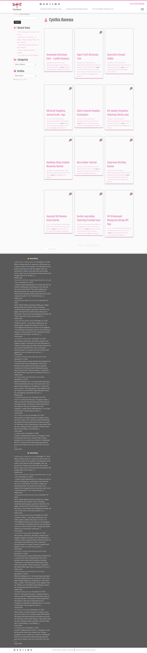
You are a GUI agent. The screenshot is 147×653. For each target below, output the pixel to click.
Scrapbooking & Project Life (85, 226)
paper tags (64, 125)
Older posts (51, 249)
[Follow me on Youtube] (56, 4)
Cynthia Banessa (65, 69)
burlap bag (124, 233)
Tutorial (83, 173)
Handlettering (81, 121)
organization (88, 171)
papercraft (56, 69)
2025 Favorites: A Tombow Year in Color (25, 262)
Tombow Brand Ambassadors (77, 9)
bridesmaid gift (116, 233)
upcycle (116, 69)
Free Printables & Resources (102, 9)
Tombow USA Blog (34, 258)
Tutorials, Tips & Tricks (53, 67)
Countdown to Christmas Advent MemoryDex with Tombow (30, 357)
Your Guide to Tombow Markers (28, 55)
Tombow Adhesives (82, 233)
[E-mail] (41, 4)
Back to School (111, 177)
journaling (58, 125)
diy (51, 69)
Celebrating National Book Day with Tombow (27, 300)
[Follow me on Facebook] (47, 4)
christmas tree (84, 72)
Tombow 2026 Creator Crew (51, 9)
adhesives (92, 229)
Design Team (59, 65)
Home (16, 14)
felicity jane (110, 125)
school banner (111, 179)
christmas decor (88, 69)
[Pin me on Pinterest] (59, 4)
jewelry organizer (119, 125)
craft (90, 123)
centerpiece (84, 123)
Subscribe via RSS (21, 80)
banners (119, 177)
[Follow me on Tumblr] (53, 4)
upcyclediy (122, 69)
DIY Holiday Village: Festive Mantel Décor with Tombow (29, 377)
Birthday (124, 177)
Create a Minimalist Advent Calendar (24, 321)
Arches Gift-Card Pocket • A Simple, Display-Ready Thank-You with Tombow (28, 39)
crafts (126, 67)
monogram (110, 235)
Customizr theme (90, 650)
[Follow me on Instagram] (50, 4)
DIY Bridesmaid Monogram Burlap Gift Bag (118, 220)
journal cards (50, 125)
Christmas (80, 69)
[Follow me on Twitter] (44, 4)
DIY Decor (97, 65)
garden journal (85, 231)
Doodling (57, 175)
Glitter (66, 123)
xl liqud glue (86, 125)
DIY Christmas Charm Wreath (22, 415)
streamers (119, 179)
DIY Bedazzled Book (20, 433)
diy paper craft (96, 72)
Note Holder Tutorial (87, 162)
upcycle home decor (52, 231)
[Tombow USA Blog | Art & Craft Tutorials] (17, 7)
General (65, 65)
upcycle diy (64, 229)
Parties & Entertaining (113, 67)
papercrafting (88, 74)
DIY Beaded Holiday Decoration (23, 397)
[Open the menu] (142, 9)
